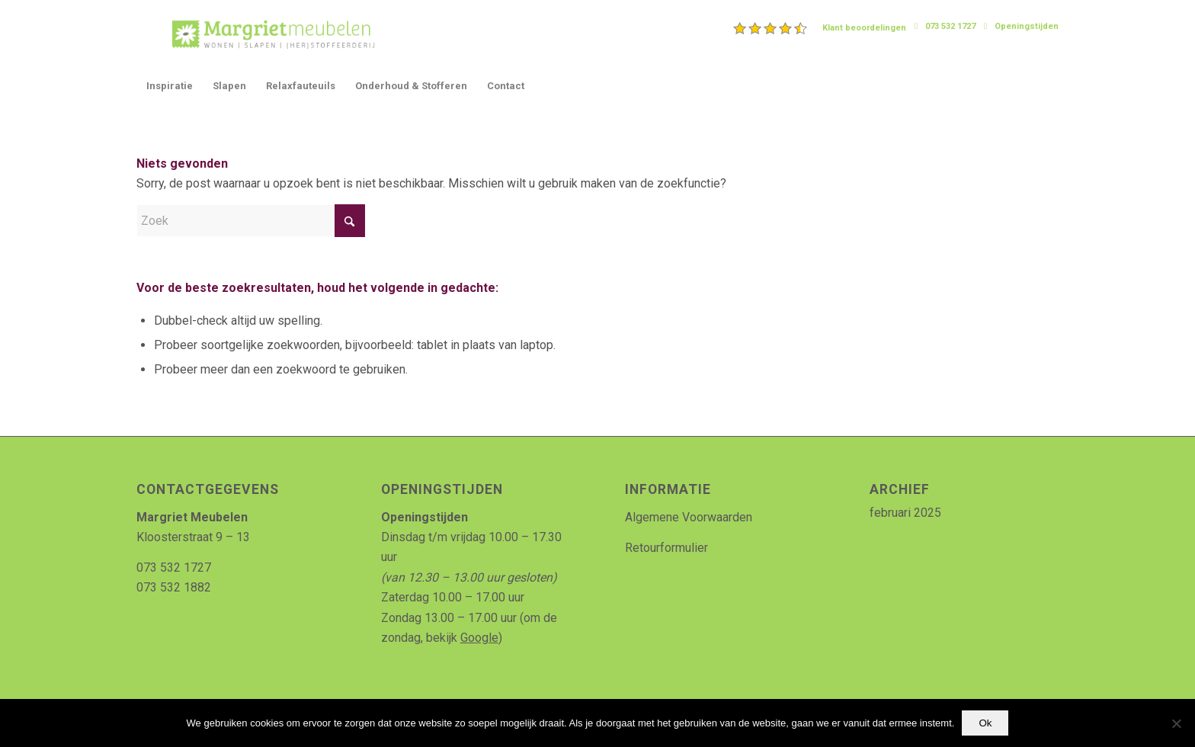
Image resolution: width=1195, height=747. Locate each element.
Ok (985, 723)
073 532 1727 (950, 26)
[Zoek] (250, 220)
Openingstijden (1027, 26)
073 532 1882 (173, 587)
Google (479, 637)
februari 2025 (905, 512)
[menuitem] (820, 28)
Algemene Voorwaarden (688, 517)
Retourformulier (666, 547)
